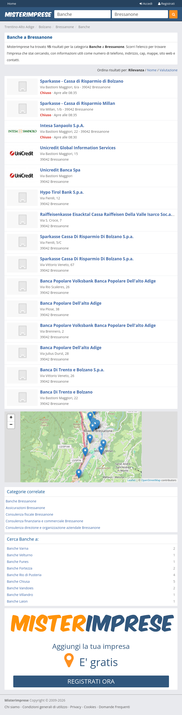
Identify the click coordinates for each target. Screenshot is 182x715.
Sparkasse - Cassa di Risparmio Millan (77, 103)
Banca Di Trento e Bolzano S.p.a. (72, 369)
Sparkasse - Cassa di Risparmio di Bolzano (81, 81)
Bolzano (45, 27)
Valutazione (168, 70)
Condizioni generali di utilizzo (45, 707)
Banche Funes (17, 561)
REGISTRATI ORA (91, 681)
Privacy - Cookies (83, 707)
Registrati (166, 3)
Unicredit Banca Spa (60, 170)
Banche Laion (17, 601)
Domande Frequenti (114, 707)
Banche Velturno (19, 555)
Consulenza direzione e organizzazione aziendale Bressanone (53, 527)
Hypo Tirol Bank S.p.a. (62, 192)
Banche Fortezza (19, 568)
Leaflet (131, 480)
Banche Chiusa (18, 581)
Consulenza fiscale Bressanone (29, 514)
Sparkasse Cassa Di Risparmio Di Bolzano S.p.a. (87, 236)
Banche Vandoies (20, 588)
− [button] (11, 424)
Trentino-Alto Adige (19, 27)
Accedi (146, 3)
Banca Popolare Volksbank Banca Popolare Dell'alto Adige (98, 281)
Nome (152, 70)
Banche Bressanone (21, 501)
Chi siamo (12, 707)
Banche (84, 27)
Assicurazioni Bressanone (25, 507)
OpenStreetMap (151, 480)
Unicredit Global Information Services (78, 147)
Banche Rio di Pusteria (24, 575)
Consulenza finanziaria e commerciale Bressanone (44, 521)
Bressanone (65, 27)
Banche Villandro (20, 594)
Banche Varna (17, 548)
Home (11, 3)
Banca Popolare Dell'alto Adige (70, 303)
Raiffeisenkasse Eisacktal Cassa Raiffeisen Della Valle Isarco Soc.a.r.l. (108, 214)
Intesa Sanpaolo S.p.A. (62, 125)
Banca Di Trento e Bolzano (66, 392)
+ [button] (11, 417)
